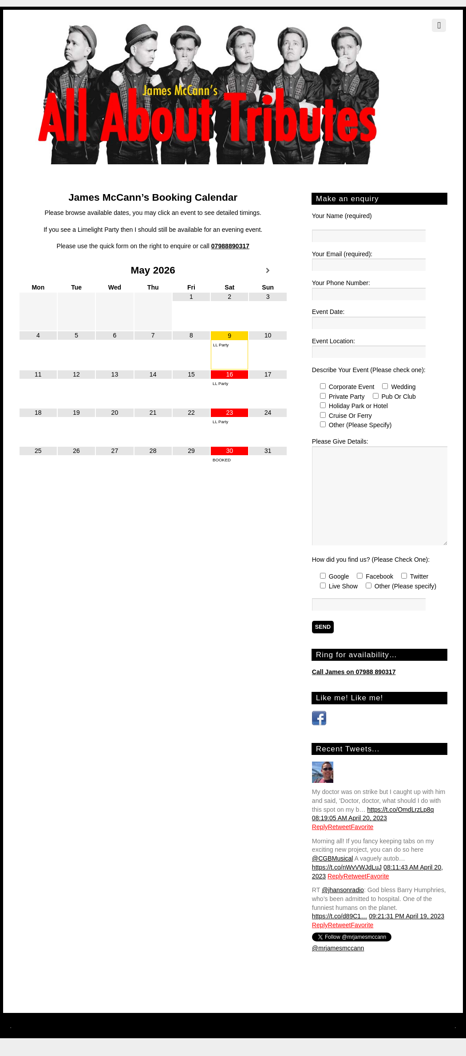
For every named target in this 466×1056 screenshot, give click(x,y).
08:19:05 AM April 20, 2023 (349, 818)
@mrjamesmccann (338, 948)
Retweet (339, 826)
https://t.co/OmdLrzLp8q (400, 809)
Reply (320, 826)
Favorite (362, 826)
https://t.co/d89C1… (339, 916)
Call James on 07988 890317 (354, 671)
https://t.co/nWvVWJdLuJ (347, 867)
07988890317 (230, 246)
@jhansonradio (343, 889)
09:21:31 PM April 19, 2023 (406, 916)
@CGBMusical (332, 858)
